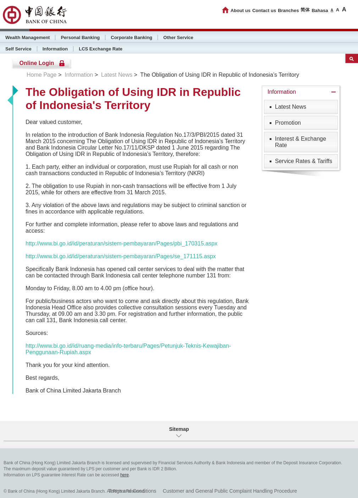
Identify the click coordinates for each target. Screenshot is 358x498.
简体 (305, 9)
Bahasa (320, 10)
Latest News (116, 75)
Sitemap (179, 429)
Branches (288, 10)
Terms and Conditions (132, 491)
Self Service (18, 49)
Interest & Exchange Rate (300, 142)
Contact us (264, 10)
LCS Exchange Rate (100, 49)
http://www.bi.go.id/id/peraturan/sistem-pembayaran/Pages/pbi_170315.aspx (121, 243)
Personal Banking (80, 37)
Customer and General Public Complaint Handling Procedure (230, 491)
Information (55, 49)
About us (240, 10)
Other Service (178, 37)
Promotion (288, 123)
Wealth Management (27, 37)
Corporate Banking (131, 37)
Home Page (42, 75)
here (124, 474)
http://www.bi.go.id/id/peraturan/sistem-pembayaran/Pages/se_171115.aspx (121, 256)
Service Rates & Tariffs (303, 161)
